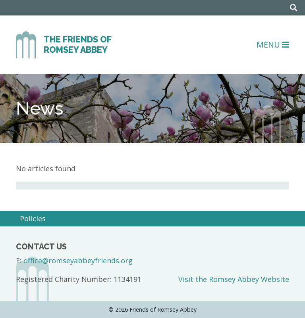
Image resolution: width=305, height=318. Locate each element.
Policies (33, 218)
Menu (273, 44)
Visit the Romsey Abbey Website (233, 279)
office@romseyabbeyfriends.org (78, 260)
